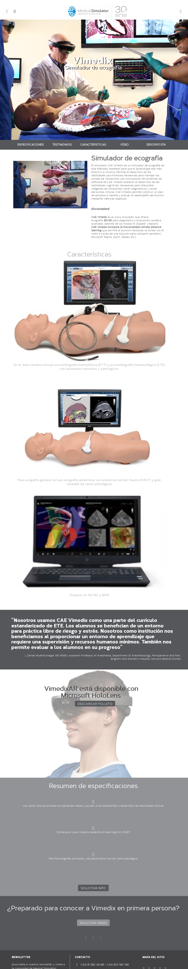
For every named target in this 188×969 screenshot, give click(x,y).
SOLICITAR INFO (93, 888)
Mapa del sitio (153, 957)
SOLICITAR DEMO (93, 923)
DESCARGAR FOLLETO (95, 704)
